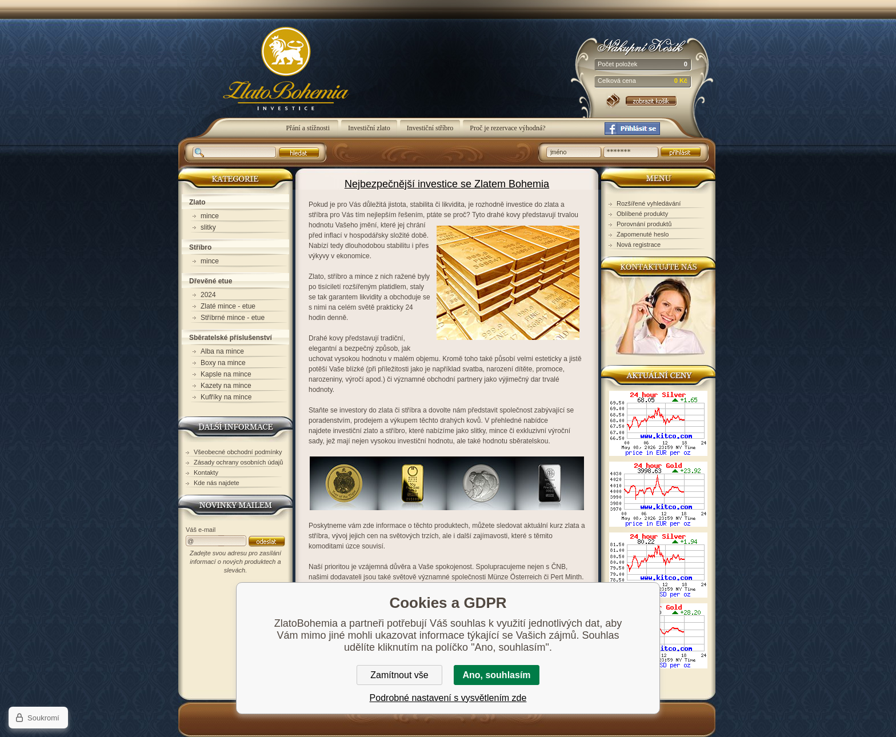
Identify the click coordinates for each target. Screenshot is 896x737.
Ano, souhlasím (496, 675)
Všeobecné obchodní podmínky (238, 451)
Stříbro (200, 247)
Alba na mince (222, 351)
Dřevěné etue (210, 281)
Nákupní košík (642, 45)
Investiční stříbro (430, 128)
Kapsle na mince (226, 374)
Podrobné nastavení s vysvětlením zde (448, 698)
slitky (208, 227)
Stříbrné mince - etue (233, 318)
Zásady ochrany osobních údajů (238, 462)
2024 (208, 295)
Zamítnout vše (399, 675)
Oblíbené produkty (642, 213)
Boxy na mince (223, 363)
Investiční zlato (369, 128)
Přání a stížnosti (308, 128)
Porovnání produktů (644, 224)
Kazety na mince (226, 386)
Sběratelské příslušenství (230, 338)
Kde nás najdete (216, 482)
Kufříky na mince (226, 397)
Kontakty (206, 472)
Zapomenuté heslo (643, 234)
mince (210, 216)
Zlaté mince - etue (228, 306)
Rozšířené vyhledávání (649, 203)
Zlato (197, 202)
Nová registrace (639, 244)
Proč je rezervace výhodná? (507, 128)
